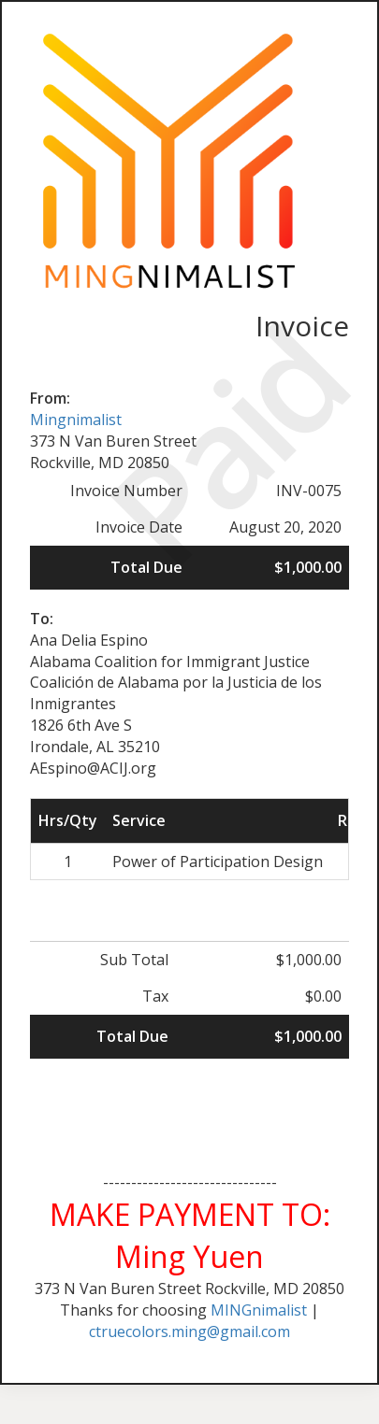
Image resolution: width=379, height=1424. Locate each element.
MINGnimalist (259, 1310)
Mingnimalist (76, 419)
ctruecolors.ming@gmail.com (189, 1331)
